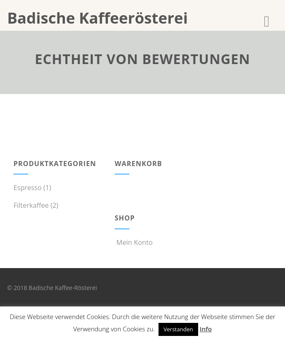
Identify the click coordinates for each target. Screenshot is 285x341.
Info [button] (206, 329)
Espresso (27, 187)
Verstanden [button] (178, 329)
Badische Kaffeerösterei (97, 18)
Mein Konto (134, 242)
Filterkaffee (31, 205)
